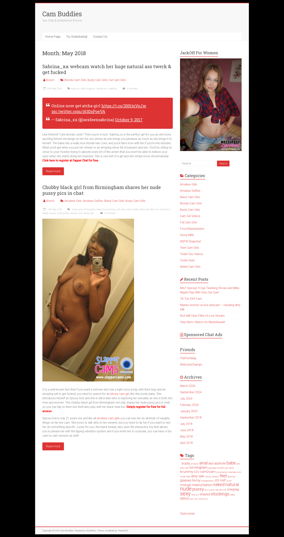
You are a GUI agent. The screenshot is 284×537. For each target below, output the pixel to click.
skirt (80, 213)
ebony (142, 209)
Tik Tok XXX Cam (191, 298)
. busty (74, 209)
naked (45, 213)
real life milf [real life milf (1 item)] (220, 490)
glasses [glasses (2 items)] (185, 480)
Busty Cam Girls (97, 80)
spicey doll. (88, 213)
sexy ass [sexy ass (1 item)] (195, 495)
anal (73, 88)
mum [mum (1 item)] (229, 481)
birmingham (90, 209)
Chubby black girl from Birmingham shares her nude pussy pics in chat (101, 190)
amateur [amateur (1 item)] (195, 464)
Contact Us (100, 36)
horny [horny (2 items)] (196, 480)
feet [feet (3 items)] (223, 475)
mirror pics (164, 209)
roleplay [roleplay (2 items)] (233, 489)
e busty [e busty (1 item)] (208, 477)
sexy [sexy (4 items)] (185, 494)
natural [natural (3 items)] (232, 484)
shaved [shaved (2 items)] (205, 494)
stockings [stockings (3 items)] (220, 493)
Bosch (50, 80)
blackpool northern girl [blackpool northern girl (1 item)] (218, 468)
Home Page (52, 36)
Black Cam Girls (114, 201)
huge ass (90, 88)
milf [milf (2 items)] (223, 480)
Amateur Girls (73, 201)
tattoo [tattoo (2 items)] (184, 498)
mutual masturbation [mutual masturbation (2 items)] (196, 485)
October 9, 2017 (129, 119)
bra (104, 209)
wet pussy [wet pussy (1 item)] (203, 499)
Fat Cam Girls (117, 80)
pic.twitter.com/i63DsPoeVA (78, 111)
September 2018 (191, 417)
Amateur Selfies (93, 201)
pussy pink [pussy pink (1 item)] (210, 490)
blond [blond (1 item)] (231, 468)
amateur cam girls (108, 418)
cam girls (120, 209)
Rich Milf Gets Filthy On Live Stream (202, 315)
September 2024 (191, 392)
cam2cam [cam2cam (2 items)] (208, 472)
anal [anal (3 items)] (203, 463)
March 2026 (187, 386)
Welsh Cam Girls (190, 266)
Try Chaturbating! (76, 36)
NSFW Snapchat (190, 241)
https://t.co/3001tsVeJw (123, 105)
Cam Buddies (62, 13)
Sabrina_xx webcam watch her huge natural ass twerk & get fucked (106, 69)
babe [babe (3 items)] (231, 463)
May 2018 (186, 436)
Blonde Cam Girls (75, 80)
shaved (73, 213)
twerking (112, 88)
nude (59, 213)
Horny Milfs (187, 235)
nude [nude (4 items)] (186, 489)
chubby (135, 209)
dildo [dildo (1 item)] (188, 477)
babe (83, 88)
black (99, 209)
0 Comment (130, 88)
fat (147, 209)
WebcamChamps (191, 364)
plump (66, 213)
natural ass (101, 88)
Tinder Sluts (187, 260)
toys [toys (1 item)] (191, 499)
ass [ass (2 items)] (210, 463)
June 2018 (186, 430)
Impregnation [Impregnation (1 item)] (207, 481)
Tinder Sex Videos (191, 254)
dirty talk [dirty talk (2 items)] (197, 476)
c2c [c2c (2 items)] (196, 472)
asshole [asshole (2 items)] (220, 463)
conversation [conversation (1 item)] (221, 472)
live (156, 209)
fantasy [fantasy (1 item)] (215, 477)
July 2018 (186, 424)
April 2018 (186, 443)
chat (128, 209)
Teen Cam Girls (189, 247)
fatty (152, 209)
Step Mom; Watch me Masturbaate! (202, 322)
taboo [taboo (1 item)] (232, 495)
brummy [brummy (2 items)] (186, 472)
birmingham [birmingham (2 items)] (198, 467)
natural (52, 213)
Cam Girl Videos (190, 216)
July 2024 (186, 398)
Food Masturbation (192, 228)
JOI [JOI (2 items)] (216, 480)
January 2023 (188, 411)
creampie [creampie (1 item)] (232, 472)
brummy (111, 209)
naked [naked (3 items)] (219, 484)
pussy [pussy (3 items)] (198, 489)
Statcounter (187, 513)
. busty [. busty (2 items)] (185, 463)
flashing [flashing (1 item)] (231, 477)
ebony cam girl (119, 394)
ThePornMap (188, 358)
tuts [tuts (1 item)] (196, 499)
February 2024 (189, 405)
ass (78, 88)
